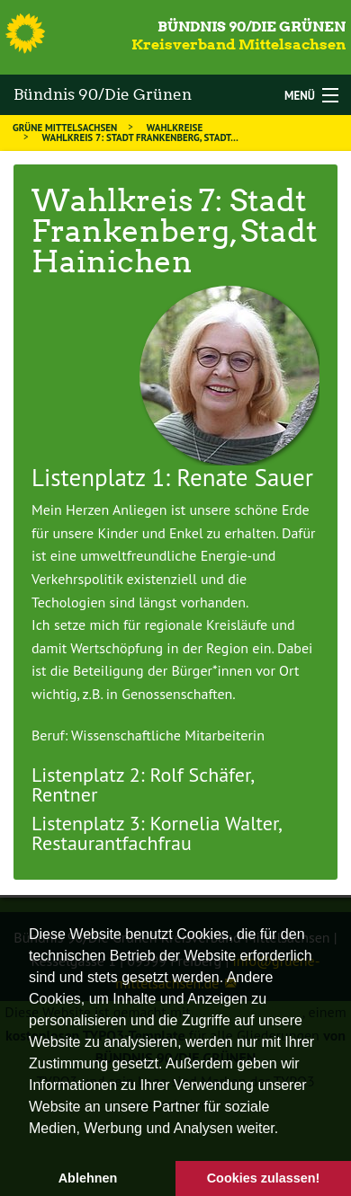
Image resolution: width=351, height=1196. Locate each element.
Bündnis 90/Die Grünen (252, 26)
